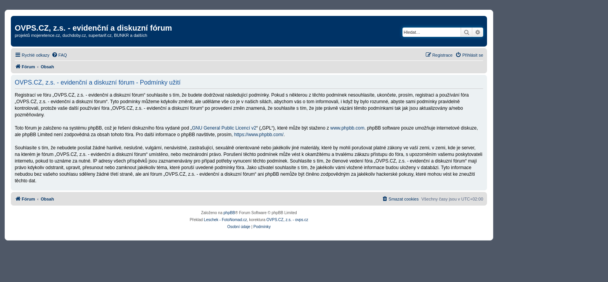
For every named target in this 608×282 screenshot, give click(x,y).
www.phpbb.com (347, 128)
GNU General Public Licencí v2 (224, 128)
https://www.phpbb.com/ (258, 134)
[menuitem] (59, 55)
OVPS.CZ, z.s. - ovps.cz (287, 220)
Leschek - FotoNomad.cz (225, 220)
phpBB (229, 213)
